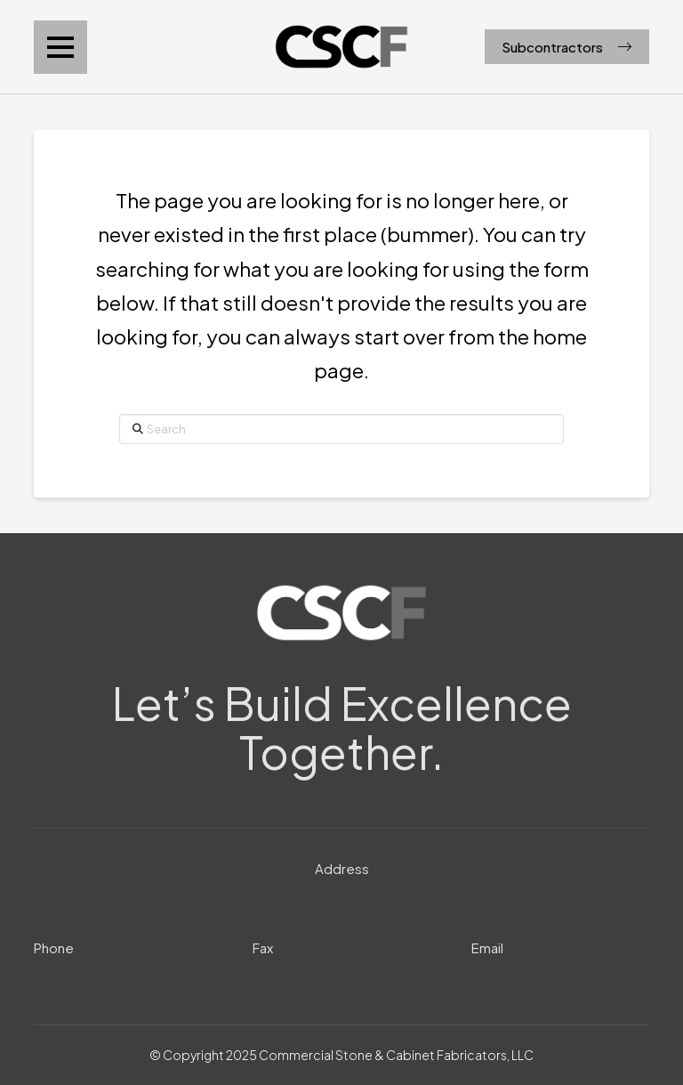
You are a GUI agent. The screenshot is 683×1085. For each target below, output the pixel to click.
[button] (60, 47)
